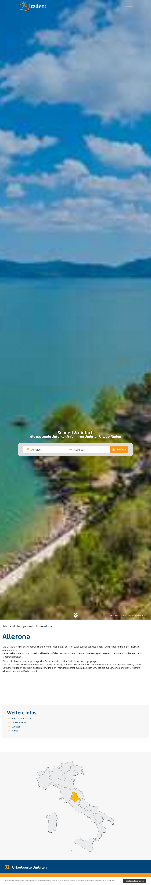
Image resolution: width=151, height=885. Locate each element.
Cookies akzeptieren (135, 880)
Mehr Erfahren (42, 882)
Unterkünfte (19, 703)
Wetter (16, 708)
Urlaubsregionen (21, 626)
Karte (15, 711)
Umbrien (37, 626)
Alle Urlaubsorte (21, 699)
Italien (5, 626)
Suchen (119, 449)
